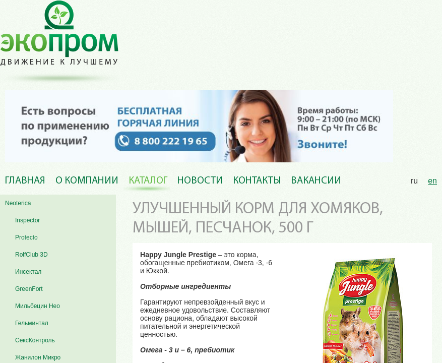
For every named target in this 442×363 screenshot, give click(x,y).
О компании (86, 181)
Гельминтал (31, 323)
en (432, 180)
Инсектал (28, 271)
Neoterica (18, 203)
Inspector (27, 220)
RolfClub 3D (31, 254)
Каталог (148, 181)
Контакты (257, 181)
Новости (200, 181)
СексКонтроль (35, 340)
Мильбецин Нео (37, 306)
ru (414, 180)
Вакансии (316, 181)
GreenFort (29, 288)
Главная (25, 181)
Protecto (26, 237)
